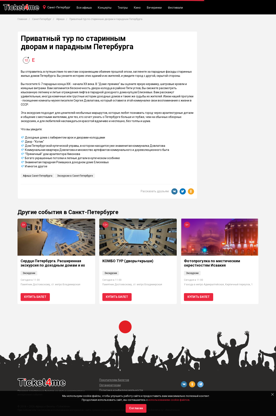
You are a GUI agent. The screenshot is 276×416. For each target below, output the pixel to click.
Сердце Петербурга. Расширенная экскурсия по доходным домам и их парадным (53, 265)
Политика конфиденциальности (121, 390)
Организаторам (110, 385)
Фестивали (175, 7)
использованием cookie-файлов (168, 399)
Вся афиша (84, 7)
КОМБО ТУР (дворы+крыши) (127, 261)
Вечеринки (154, 7)
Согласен (136, 408)
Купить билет (35, 296)
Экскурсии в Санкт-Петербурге (75, 175)
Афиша (60, 19)
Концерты (104, 7)
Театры (123, 7)
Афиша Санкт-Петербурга (37, 175)
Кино (137, 7)
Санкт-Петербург (58, 7)
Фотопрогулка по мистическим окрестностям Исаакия (212, 263)
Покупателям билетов (114, 380)
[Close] (272, 394)
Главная (22, 19)
